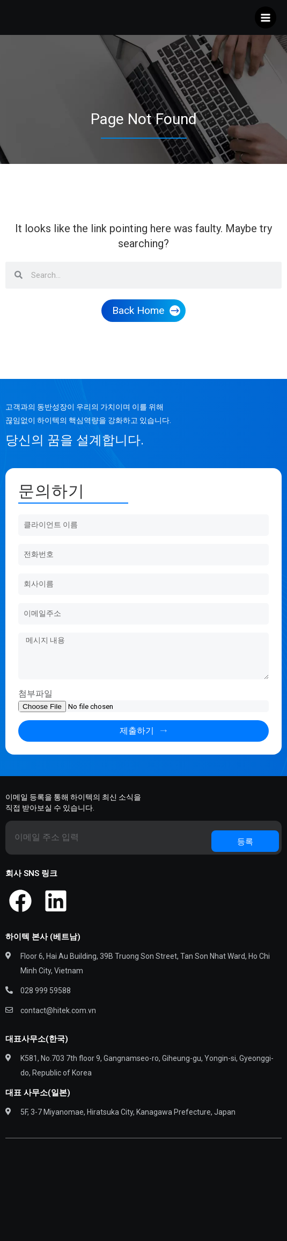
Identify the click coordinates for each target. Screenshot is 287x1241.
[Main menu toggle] (266, 17)
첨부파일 (35, 693)
